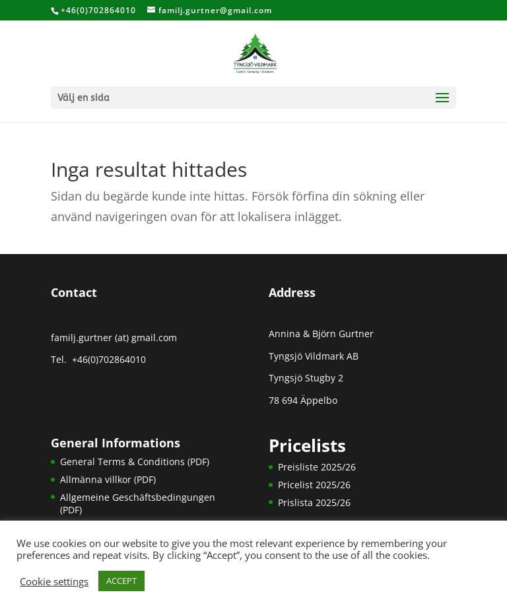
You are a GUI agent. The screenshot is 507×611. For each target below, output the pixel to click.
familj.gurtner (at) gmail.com (114, 337)
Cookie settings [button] (54, 581)
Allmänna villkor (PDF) (108, 479)
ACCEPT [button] (121, 581)
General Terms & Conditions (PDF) (134, 461)
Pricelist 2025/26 (314, 484)
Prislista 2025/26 (314, 502)
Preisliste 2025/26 (317, 467)
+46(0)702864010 (107, 359)
